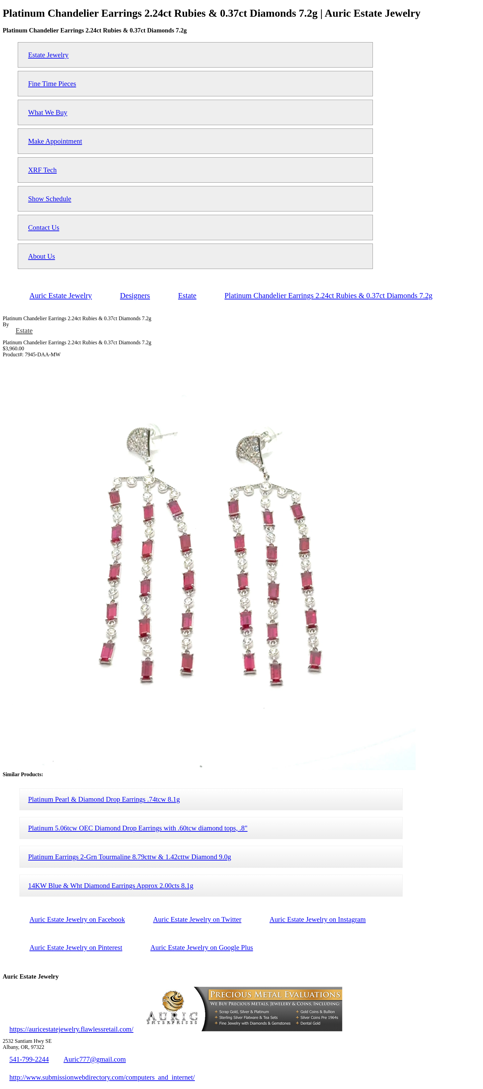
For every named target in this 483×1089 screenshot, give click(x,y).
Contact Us (43, 227)
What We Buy (47, 112)
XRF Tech (42, 170)
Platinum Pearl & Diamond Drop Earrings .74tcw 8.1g (104, 799)
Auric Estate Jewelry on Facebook (77, 919)
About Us (41, 256)
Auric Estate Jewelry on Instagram (317, 919)
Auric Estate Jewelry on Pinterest (75, 947)
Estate (24, 330)
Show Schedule (49, 198)
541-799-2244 (29, 1059)
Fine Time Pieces (52, 83)
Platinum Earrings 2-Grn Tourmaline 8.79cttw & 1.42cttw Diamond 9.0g (129, 856)
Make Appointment (55, 141)
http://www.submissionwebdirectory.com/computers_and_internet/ (102, 1077)
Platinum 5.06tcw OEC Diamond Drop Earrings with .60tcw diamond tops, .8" (137, 828)
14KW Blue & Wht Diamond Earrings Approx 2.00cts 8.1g (110, 885)
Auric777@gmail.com (95, 1059)
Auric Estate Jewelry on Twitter (197, 919)
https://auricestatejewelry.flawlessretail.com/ (71, 1029)
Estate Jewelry (48, 55)
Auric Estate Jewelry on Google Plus (201, 947)
